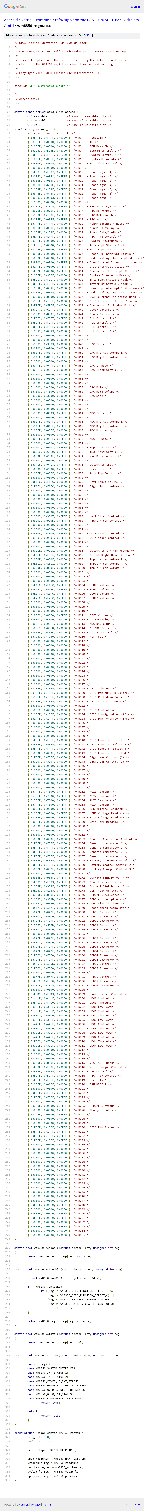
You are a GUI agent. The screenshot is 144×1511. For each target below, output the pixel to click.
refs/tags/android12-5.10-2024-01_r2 (87, 19)
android (11, 19)
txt (126, 1504)
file (88, 35)
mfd (10, 25)
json (136, 1504)
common (43, 19)
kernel (26, 19)
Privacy (36, 1504)
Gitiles (25, 1504)
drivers (133, 19)
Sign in (135, 6)
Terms (47, 1504)
